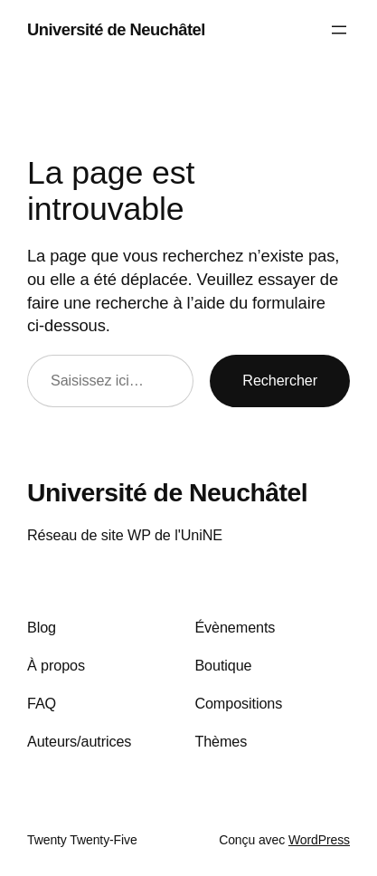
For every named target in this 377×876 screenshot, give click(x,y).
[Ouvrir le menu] (339, 30)
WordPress (319, 840)
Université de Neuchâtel (116, 29)
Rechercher (279, 380)
